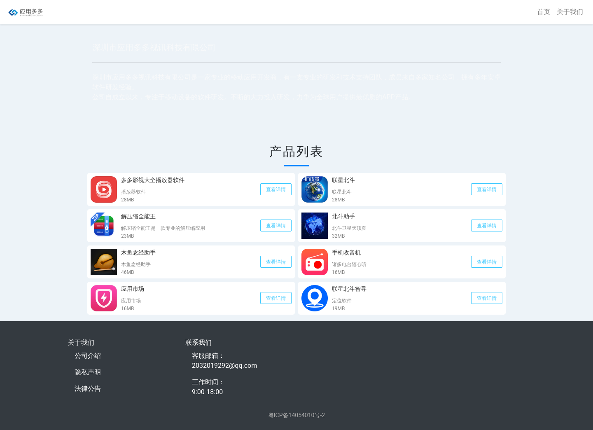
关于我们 (570, 12)
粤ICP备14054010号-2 (296, 415)
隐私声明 (88, 372)
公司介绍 (88, 356)
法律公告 (88, 389)
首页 (543, 12)
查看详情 (276, 189)
